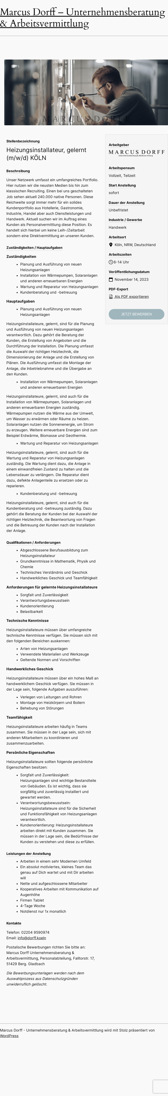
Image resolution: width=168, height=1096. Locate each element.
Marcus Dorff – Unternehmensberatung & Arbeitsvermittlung (82, 17)
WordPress (9, 1036)
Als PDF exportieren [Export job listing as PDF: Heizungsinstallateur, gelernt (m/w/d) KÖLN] (129, 296)
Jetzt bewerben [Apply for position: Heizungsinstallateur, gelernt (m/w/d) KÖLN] (136, 314)
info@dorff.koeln (32, 938)
